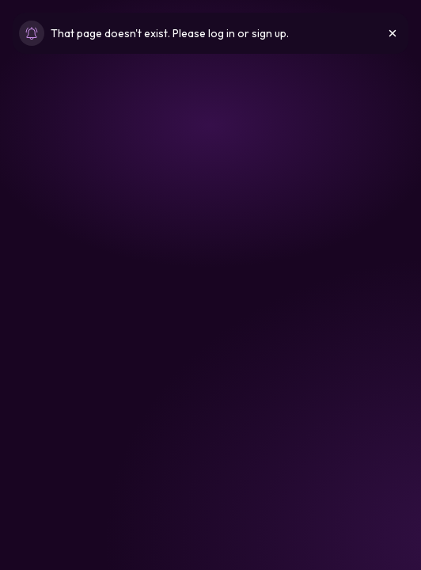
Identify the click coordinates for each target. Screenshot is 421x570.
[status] (210, 33)
